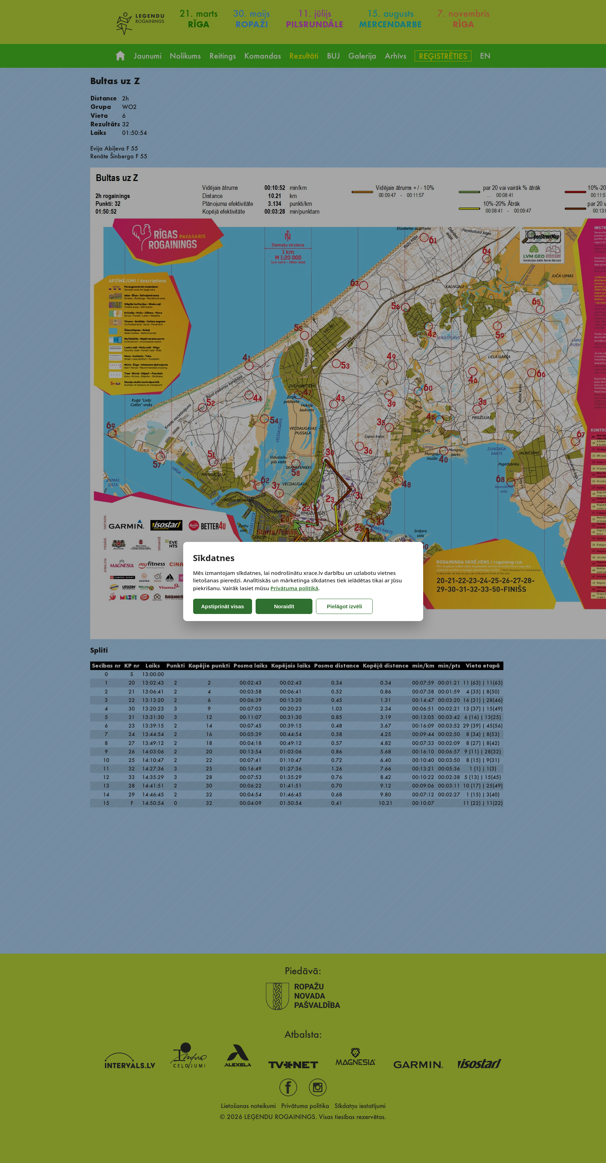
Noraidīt (284, 606)
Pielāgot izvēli (344, 606)
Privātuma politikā (294, 588)
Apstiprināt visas (222, 606)
